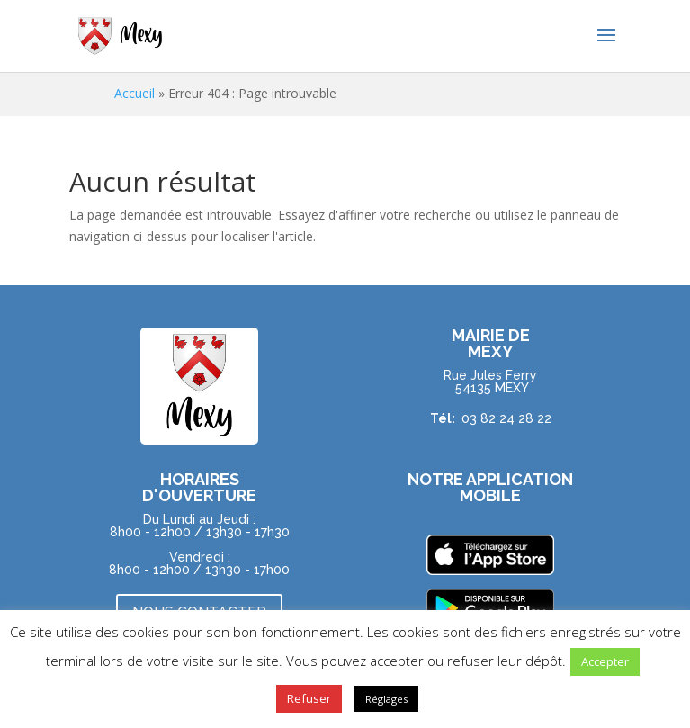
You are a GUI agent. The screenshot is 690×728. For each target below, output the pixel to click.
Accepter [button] (605, 661)
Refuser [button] (309, 698)
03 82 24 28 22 (506, 418)
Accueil (134, 93)
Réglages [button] (386, 699)
